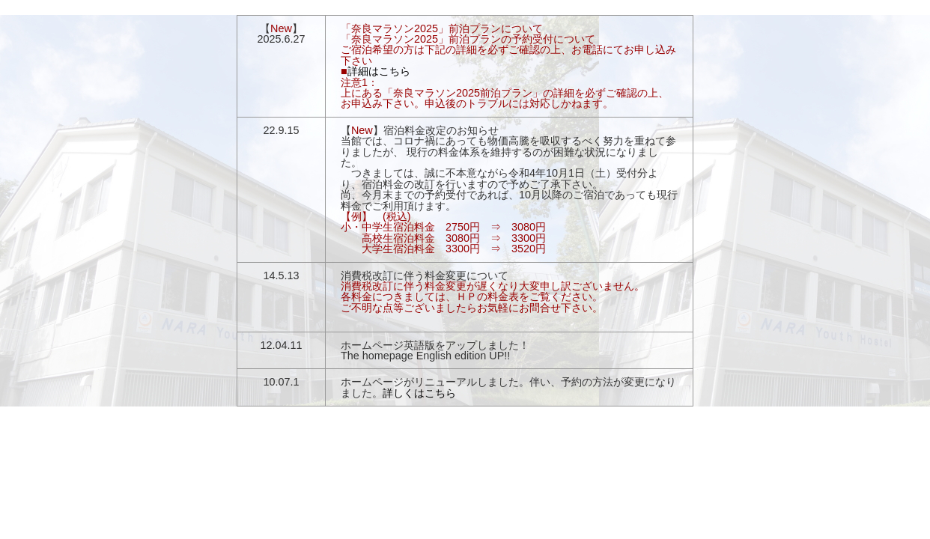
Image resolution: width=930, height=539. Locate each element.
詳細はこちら (378, 71)
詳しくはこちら (419, 393)
